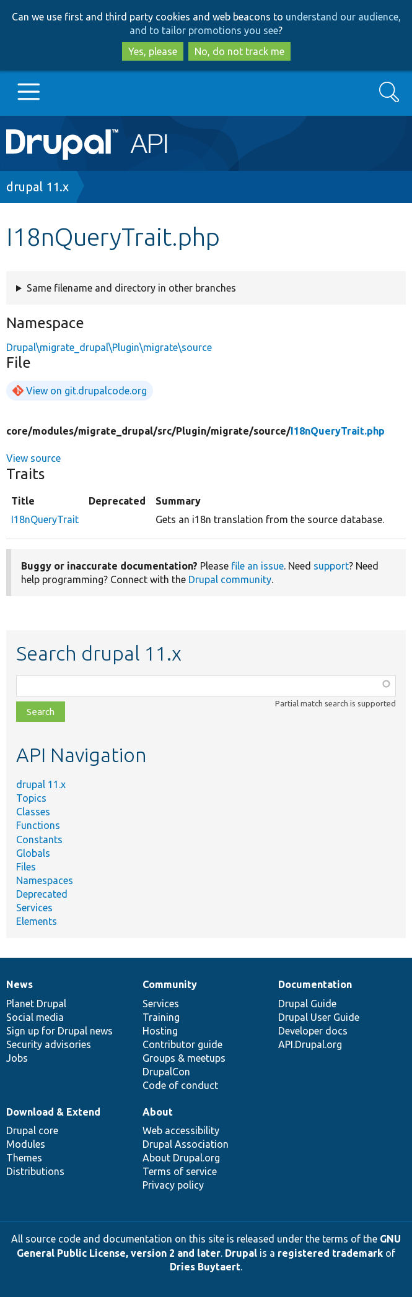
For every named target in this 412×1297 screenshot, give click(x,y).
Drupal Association (185, 1144)
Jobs (17, 1058)
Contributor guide (182, 1044)
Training (161, 1017)
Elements (36, 921)
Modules (25, 1144)
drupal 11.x (37, 187)
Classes (33, 811)
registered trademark (330, 1253)
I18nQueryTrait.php (338, 430)
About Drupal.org (181, 1157)
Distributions (35, 1171)
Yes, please (152, 51)
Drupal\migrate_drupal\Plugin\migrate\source (109, 347)
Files (26, 866)
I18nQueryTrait (45, 519)
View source (33, 458)
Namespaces (44, 880)
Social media (35, 1017)
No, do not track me (239, 51)
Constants (39, 839)
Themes (24, 1157)
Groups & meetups (184, 1058)
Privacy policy (173, 1185)
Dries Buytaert (205, 1266)
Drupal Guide (307, 1003)
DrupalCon (166, 1071)
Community (169, 984)
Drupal (241, 1253)
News (19, 984)
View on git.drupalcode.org (86, 390)
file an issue (257, 565)
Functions (38, 825)
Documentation (315, 984)
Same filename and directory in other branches (131, 287)
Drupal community (229, 579)
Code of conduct (180, 1085)
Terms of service (179, 1171)
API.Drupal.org (310, 1044)
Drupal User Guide (318, 1017)
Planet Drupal (36, 1003)
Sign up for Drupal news (59, 1030)
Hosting (160, 1030)
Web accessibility (180, 1130)
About (157, 1111)
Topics (31, 798)
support (331, 565)
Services (34, 907)
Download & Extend (53, 1111)
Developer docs (313, 1030)
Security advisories (48, 1044)
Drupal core (32, 1130)
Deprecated (42, 894)
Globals (33, 853)
